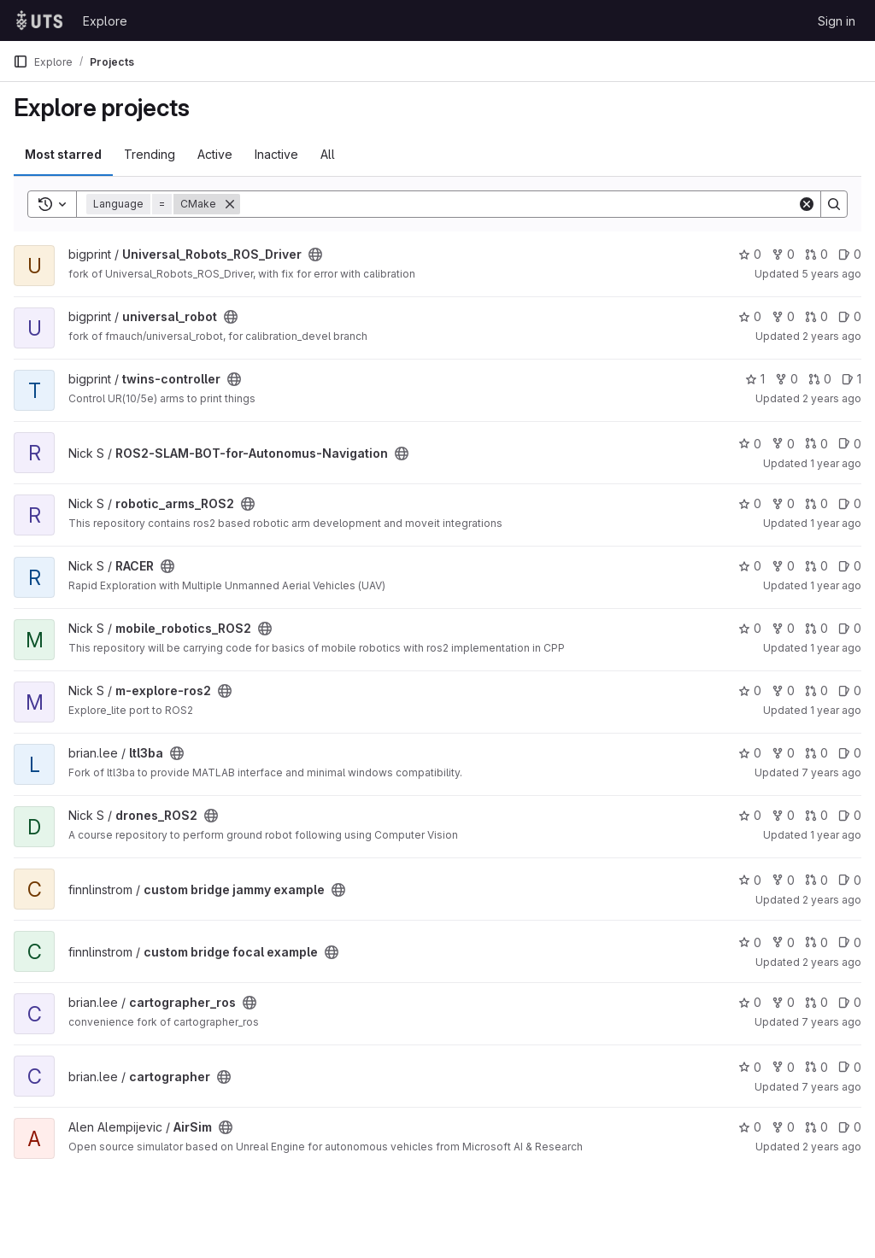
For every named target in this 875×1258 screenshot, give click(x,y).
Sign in (836, 21)
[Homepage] (39, 20)
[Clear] (806, 204)
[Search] (519, 204)
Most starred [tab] (63, 154)
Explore (105, 21)
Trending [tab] (149, 154)
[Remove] (230, 204)
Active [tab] (214, 154)
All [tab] (327, 154)
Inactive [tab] (276, 154)
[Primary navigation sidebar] (20, 61)
